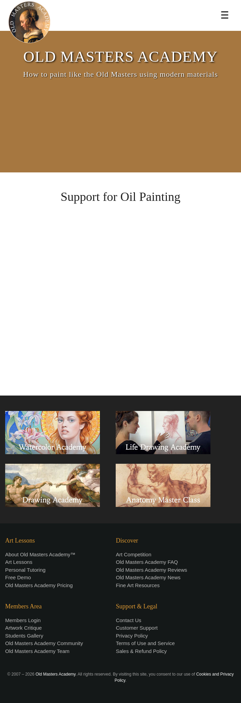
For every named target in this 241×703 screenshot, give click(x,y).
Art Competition (133, 554)
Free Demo (18, 577)
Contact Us (128, 620)
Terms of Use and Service (145, 643)
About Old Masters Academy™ (40, 554)
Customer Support (137, 628)
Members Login (23, 620)
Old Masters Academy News (148, 577)
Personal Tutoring (25, 570)
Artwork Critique (23, 628)
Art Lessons (18, 562)
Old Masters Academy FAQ (147, 562)
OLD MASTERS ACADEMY (120, 56)
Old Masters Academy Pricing (39, 585)
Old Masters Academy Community (44, 643)
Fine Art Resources (138, 585)
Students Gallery (24, 636)
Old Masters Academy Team (37, 651)
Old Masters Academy (55, 674)
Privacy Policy (132, 636)
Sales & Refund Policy (141, 651)
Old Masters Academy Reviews (151, 570)
